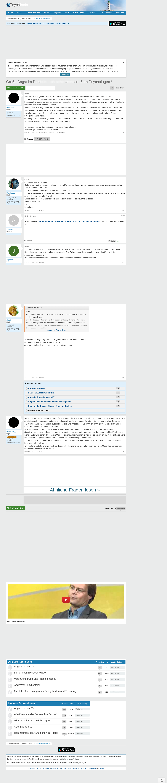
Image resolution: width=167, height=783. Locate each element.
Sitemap (101, 768)
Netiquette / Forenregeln (88, 768)
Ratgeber (57, 13)
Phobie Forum (27, 744)
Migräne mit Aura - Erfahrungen (32, 720)
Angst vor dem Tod (24, 666)
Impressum (46, 768)
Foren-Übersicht (13, 744)
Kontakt (31, 768)
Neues (19, 13)
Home (10, 13)
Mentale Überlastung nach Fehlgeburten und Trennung (45, 691)
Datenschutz (55, 768)
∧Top (161, 780)
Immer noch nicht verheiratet (30, 672)
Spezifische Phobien (43, 744)
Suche (46, 13)
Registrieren (107, 13)
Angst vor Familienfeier (27, 684)
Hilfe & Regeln (78, 13)
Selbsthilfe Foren (33, 13)
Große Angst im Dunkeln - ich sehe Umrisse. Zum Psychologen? (59, 82)
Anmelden (120, 13)
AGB (77, 768)
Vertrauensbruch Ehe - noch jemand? (35, 678)
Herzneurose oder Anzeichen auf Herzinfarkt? (40, 732)
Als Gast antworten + (15, 88)
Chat (67, 13)
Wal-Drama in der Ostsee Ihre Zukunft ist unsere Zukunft (46, 714)
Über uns (38, 768)
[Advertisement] (75, 470)
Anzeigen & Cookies (68, 768)
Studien (92, 13)
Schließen (65, 75)
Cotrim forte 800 (23, 726)
